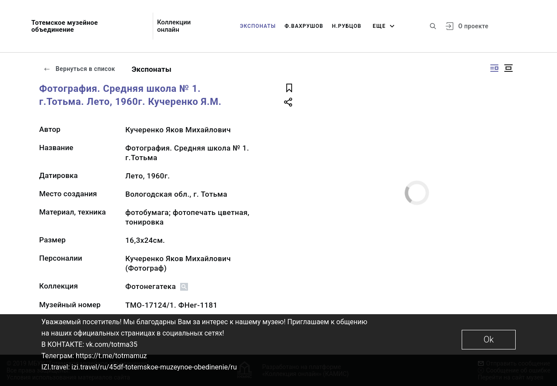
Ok (488, 339)
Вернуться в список (79, 68)
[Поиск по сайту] (433, 26)
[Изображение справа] (494, 68)
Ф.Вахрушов (304, 26)
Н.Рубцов (347, 26)
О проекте (473, 26)
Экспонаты (258, 26)
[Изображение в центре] (508, 68)
